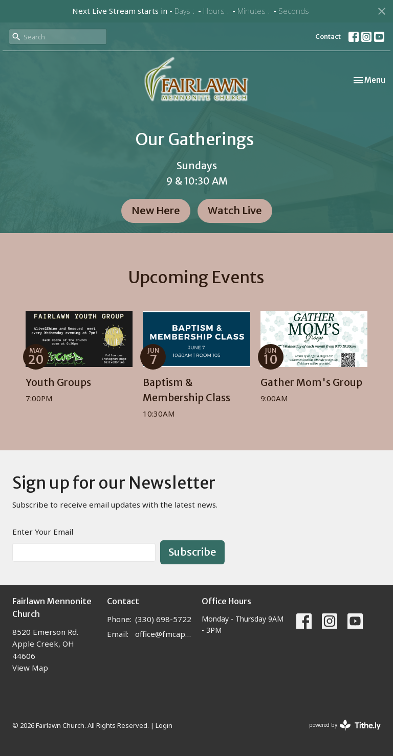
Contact (328, 36)
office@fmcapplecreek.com (163, 634)
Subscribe (192, 551)
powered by (345, 725)
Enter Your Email (42, 531)
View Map (30, 667)
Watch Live (235, 210)
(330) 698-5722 (163, 619)
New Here (156, 210)
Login (164, 725)
